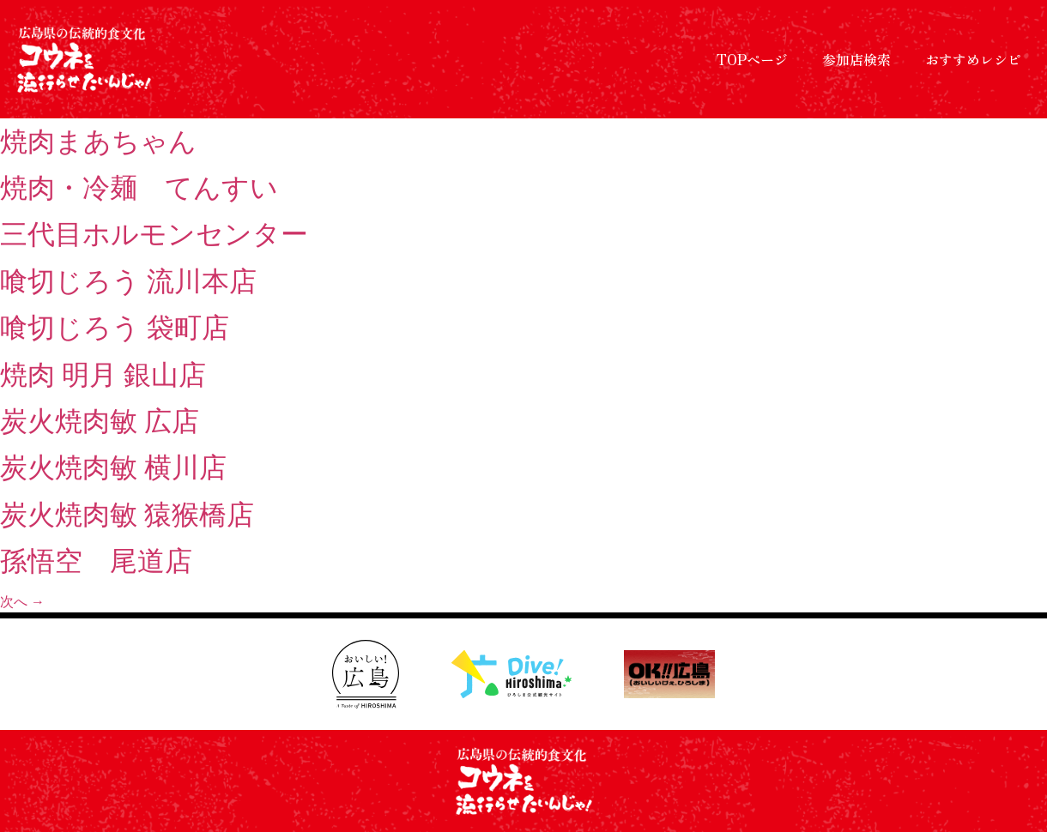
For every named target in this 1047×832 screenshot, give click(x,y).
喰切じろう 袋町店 (114, 327)
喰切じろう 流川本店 (128, 281)
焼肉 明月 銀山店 (103, 375)
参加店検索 (856, 59)
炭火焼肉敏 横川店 (113, 467)
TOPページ (752, 59)
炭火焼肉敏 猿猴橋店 (127, 514)
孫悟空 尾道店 (96, 561)
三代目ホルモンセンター (154, 234)
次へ (22, 602)
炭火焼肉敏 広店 (99, 421)
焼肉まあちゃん (98, 141)
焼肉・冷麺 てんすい (139, 188)
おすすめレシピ (973, 59)
